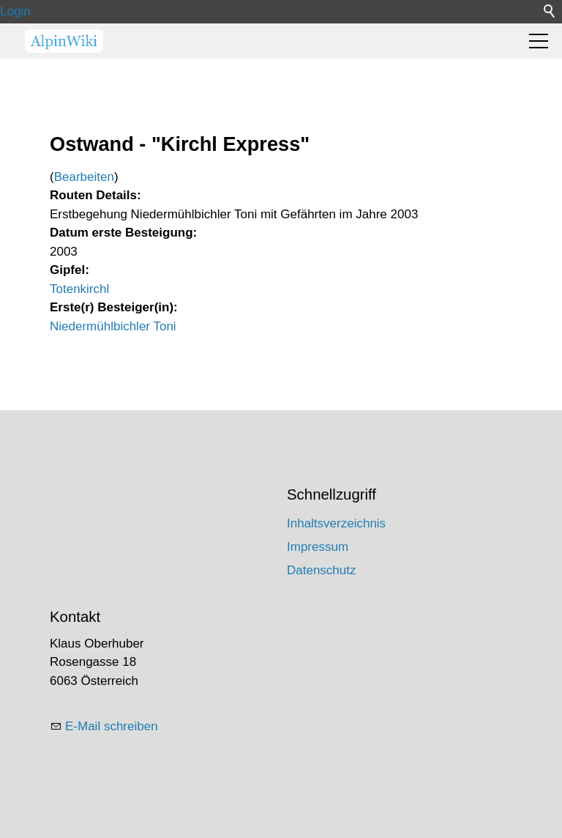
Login (15, 11)
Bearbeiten (84, 177)
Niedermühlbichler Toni (113, 326)
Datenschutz (321, 570)
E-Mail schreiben (111, 726)
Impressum (317, 547)
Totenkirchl (79, 289)
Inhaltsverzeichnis (336, 523)
